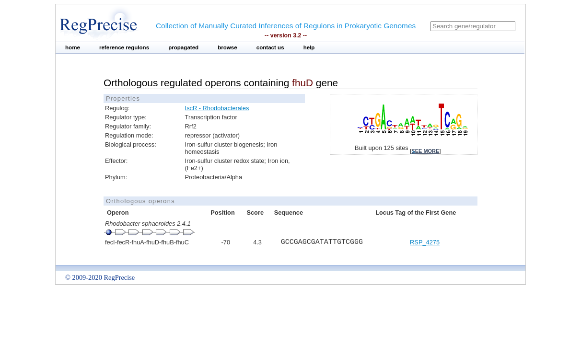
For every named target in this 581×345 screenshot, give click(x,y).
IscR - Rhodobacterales (217, 108)
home (72, 47)
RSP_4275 (425, 242)
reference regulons (124, 47)
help (309, 47)
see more (425, 151)
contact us (270, 47)
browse (227, 47)
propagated (183, 47)
